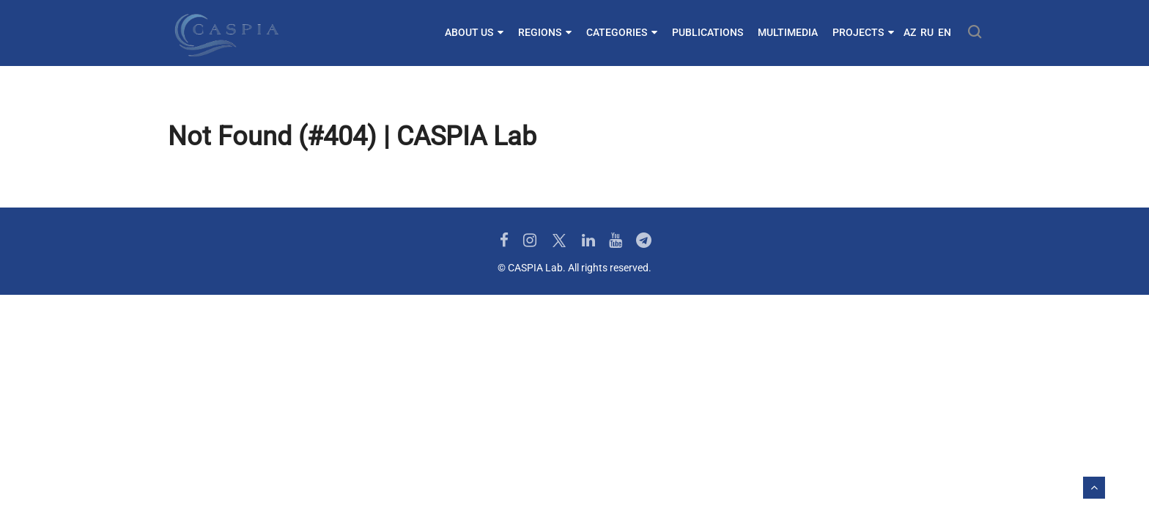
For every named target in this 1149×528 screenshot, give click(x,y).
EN (944, 32)
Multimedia (788, 32)
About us (474, 32)
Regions (545, 32)
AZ (910, 32)
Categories (621, 32)
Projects (863, 32)
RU (927, 32)
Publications (707, 32)
